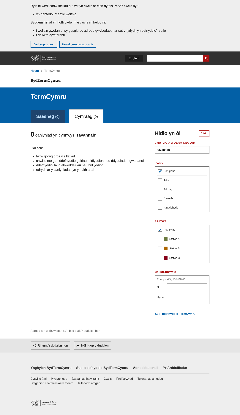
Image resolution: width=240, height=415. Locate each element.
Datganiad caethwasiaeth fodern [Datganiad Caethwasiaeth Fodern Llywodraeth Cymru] (52, 383)
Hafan (35, 70)
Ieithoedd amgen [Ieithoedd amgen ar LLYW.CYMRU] (89, 383)
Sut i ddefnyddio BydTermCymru (102, 368)
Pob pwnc (166, 171)
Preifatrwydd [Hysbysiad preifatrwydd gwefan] (124, 378)
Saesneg (47, 116)
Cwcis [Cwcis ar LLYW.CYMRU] (108, 378)
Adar (163, 180)
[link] (48, 116)
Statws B (169, 249)
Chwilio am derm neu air (175, 142)
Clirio (204, 133)
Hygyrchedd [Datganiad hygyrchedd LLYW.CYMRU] (59, 378)
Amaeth (165, 199)
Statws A (168, 239)
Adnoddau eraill (145, 368)
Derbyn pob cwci (44, 44)
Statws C (169, 258)
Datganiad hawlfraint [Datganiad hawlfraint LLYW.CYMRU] (85, 378)
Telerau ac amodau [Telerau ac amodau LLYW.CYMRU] (150, 378)
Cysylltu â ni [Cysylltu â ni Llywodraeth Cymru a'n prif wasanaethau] (39, 378)
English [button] (134, 58)
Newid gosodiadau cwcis (77, 44)
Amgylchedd (168, 208)
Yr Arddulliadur (175, 368)
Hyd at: (161, 297)
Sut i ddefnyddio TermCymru (175, 313)
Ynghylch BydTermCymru (51, 368)
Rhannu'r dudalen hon (53, 345)
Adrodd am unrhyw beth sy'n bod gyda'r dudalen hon (65, 330)
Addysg (165, 190)
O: (158, 287)
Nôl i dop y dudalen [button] (95, 345)
